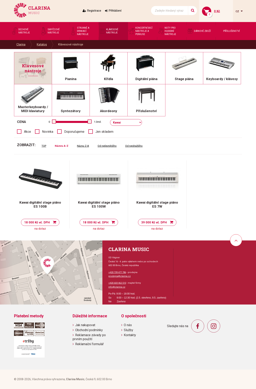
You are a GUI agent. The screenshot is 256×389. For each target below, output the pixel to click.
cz (238, 11)
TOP (44, 145)
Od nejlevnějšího (107, 145)
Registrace (94, 10)
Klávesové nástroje (70, 44)
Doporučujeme (74, 132)
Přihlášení (115, 10)
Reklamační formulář (89, 344)
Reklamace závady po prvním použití (89, 337)
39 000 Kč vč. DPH (154, 222)
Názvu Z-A (83, 145)
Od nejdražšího (134, 145)
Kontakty (130, 335)
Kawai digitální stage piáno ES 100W (99, 204)
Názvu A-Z (61, 145)
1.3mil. (97, 121)
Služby (128, 330)
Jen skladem (104, 132)
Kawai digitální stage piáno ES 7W (157, 204)
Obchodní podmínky (89, 330)
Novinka (47, 132)
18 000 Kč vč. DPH (37, 222)
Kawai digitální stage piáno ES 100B (40, 204)
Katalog (42, 44)
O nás (128, 325)
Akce (27, 132)
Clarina (20, 44)
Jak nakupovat (85, 325)
